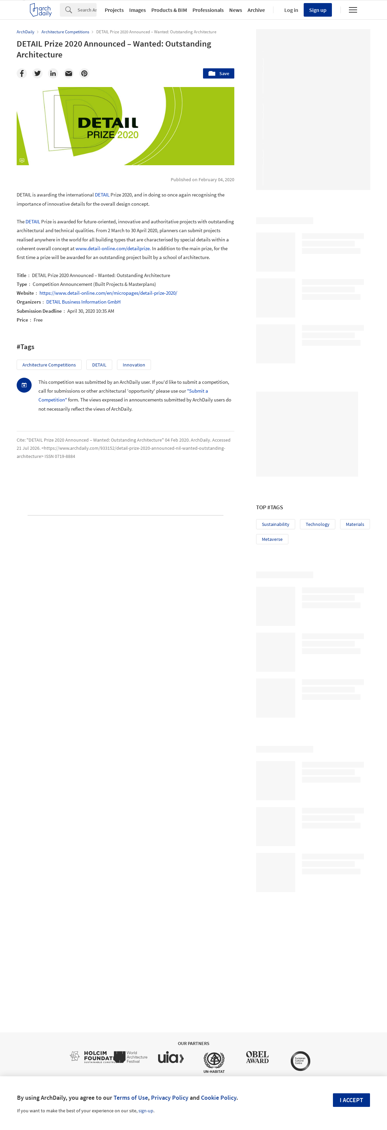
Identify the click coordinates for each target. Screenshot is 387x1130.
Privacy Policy (169, 1097)
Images (137, 10)
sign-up (145, 1111)
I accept (351, 1100)
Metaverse (272, 539)
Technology (318, 524)
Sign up (317, 9)
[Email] (69, 73)
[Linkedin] (53, 73)
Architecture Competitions (49, 365)
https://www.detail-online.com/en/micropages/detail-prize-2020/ (108, 293)
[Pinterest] (84, 73)
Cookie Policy (218, 1097)
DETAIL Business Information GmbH (83, 301)
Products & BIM (169, 10)
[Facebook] (22, 73)
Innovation (134, 365)
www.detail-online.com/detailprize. (113, 248)
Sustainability (275, 524)
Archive (256, 10)
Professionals (208, 10)
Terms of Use (131, 1097)
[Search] (87, 10)
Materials (355, 524)
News (235, 10)
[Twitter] (37, 73)
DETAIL (102, 194)
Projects (114, 10)
